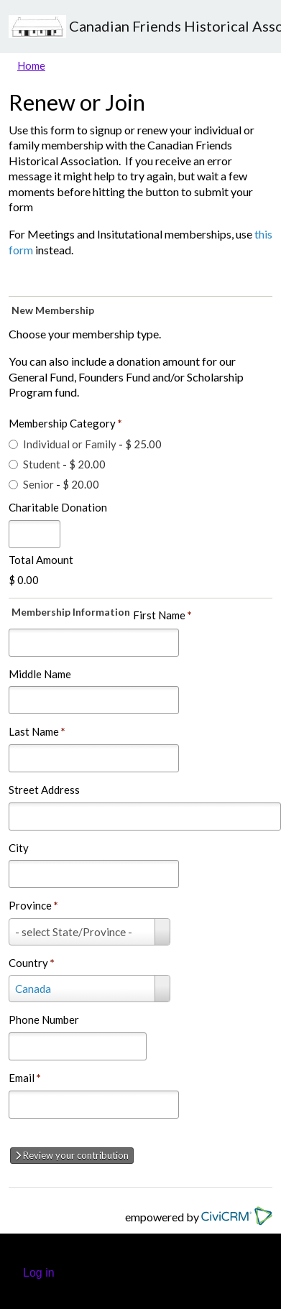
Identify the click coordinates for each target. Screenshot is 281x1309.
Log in (39, 1273)
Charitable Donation (58, 507)
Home (31, 65)
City (19, 847)
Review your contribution (72, 1155)
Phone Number (44, 1019)
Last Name (37, 731)
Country (32, 962)
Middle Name (40, 673)
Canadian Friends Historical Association (140, 26)
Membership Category (65, 423)
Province (33, 905)
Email (25, 1077)
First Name (162, 615)
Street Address (44, 789)
